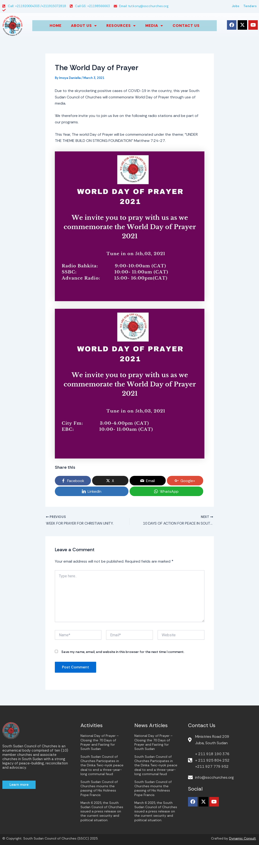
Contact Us (186, 25)
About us (84, 25)
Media (154, 25)
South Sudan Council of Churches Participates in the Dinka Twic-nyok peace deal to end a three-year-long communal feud (101, 765)
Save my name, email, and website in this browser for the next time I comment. (122, 652)
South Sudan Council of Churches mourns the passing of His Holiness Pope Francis (99, 788)
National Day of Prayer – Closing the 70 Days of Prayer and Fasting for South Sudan (99, 742)
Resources (121, 25)
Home (55, 25)
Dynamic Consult (242, 838)
